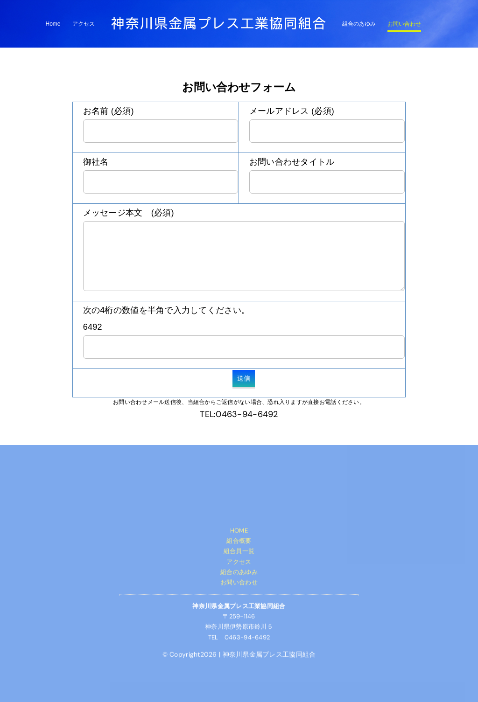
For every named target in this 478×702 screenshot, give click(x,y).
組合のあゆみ (239, 574)
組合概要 (238, 542)
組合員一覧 (239, 553)
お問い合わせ (239, 584)
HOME (239, 532)
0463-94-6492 (247, 414)
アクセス (238, 563)
